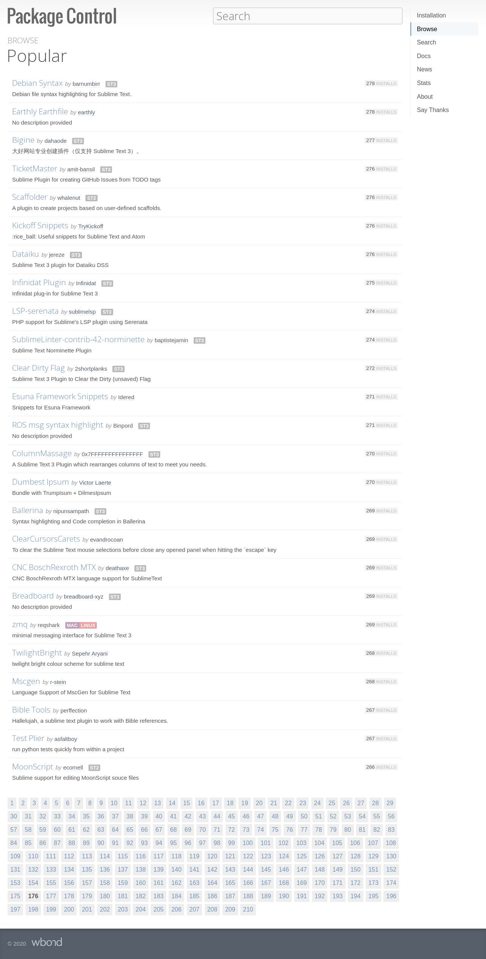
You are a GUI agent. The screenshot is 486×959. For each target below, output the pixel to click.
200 (69, 909)
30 (13, 816)
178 (69, 896)
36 (101, 816)
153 (15, 882)
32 (42, 816)
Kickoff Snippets (40, 225)
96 (188, 842)
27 (360, 802)
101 (265, 842)
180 (105, 896)
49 (289, 816)
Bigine (23, 139)
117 (158, 856)
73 (246, 829)
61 (71, 829)
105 (337, 842)
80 (347, 829)
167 (266, 882)
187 (230, 896)
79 (333, 829)
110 (33, 856)
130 (391, 856)
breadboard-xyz (83, 596)
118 (176, 856)
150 (355, 869)
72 (231, 829)
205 (158, 909)
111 (51, 856)
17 (215, 802)
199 (51, 909)
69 (188, 829)
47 (260, 816)
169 (302, 882)
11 (128, 802)
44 (217, 816)
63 (101, 829)
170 (320, 882)
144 (248, 869)
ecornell (73, 767)
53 (347, 816)
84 (13, 842)
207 (194, 909)
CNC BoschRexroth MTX (54, 566)
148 (320, 869)
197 (15, 909)
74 (260, 829)
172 (355, 882)
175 (15, 896)
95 (173, 842)
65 (129, 829)
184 (176, 896)
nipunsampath (71, 510)
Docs (424, 56)
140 (176, 869)
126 (320, 856)
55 (376, 816)
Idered (126, 396)
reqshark (49, 624)
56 (391, 816)
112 (69, 856)
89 (86, 842)
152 (391, 869)
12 (143, 802)
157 (87, 882)
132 (33, 869)
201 (87, 909)
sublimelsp (82, 311)
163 (194, 882)
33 (57, 816)
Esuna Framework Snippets (60, 395)
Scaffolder (29, 196)
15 (186, 802)
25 (331, 802)
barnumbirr (86, 83)
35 (86, 816)
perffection (73, 710)
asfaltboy (65, 738)
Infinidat (86, 283)
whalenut (68, 197)
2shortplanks (91, 368)
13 (157, 802)
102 (283, 842)
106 (355, 842)
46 (246, 816)
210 (248, 909)
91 (115, 842)
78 (318, 829)
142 (212, 869)
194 (355, 896)
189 (266, 896)
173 (373, 882)
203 (123, 909)
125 (302, 856)
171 (338, 882)
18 (230, 802)
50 (304, 816)
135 (87, 869)
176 (33, 896)
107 (373, 842)
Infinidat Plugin (39, 281)
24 (317, 802)
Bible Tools (31, 709)
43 (202, 816)
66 (144, 829)
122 (248, 856)
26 (346, 802)
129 (373, 856)
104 (319, 842)
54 (362, 816)
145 (266, 869)
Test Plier (28, 737)
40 (159, 816)
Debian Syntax (37, 82)
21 (273, 802)
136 (105, 869)
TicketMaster (34, 168)
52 (333, 816)
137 (123, 869)
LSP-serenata (35, 310)
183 (158, 896)
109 (15, 856)
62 (86, 829)
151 (373, 869)
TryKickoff (90, 226)
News (424, 69)
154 (33, 882)
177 (51, 896)
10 (113, 802)
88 (71, 842)
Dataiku (25, 253)
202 (105, 909)
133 (51, 869)
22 (288, 802)
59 (42, 829)
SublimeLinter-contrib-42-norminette (78, 338)
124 (284, 856)
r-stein (58, 681)
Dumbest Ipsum (40, 481)
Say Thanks (433, 110)
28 (375, 802)
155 (51, 882)
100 (248, 842)
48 (275, 816)
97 (202, 842)
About (425, 96)
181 (123, 896)
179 (87, 896)
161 (158, 882)
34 (71, 816)
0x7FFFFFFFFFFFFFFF (112, 453)
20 (259, 802)
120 (212, 856)
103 (301, 842)
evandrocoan (106, 539)
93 (144, 842)
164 (212, 882)
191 (302, 896)
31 (28, 816)
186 (212, 896)
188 (248, 896)
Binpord (123, 425)
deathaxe (117, 567)
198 (33, 909)
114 (105, 856)
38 (129, 816)
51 (318, 816)
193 (338, 896)
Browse (427, 29)
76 (289, 829)
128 (355, 856)
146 (284, 869)
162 (176, 882)
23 (302, 802)
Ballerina (27, 509)
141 (194, 869)
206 (176, 909)
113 (87, 856)
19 (244, 802)
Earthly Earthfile (40, 111)
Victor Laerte (95, 482)
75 (275, 829)
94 (159, 842)
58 (28, 829)
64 (115, 829)
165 (230, 882)
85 (28, 842)
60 (57, 829)
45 (231, 816)
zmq (20, 623)
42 (188, 816)
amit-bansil (81, 169)
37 (115, 816)
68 (173, 829)
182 (141, 896)
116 (141, 856)
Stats (424, 83)
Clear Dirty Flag (38, 367)
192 (320, 896)
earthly (86, 112)
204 (141, 909)
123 (266, 856)
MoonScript (32, 766)
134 (69, 869)
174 (391, 882)
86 (42, 842)
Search (426, 42)
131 (15, 869)
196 (391, 896)
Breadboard (33, 595)
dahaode (55, 140)
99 (231, 842)
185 (194, 896)
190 (284, 896)
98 (217, 842)
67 (159, 829)
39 (144, 816)
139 (158, 869)
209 (230, 909)
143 (230, 869)
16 (201, 802)
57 (13, 829)
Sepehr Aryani (89, 653)
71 (217, 829)
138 (141, 869)
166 (248, 882)
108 (391, 842)
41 (173, 816)
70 (202, 829)
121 (230, 856)
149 (338, 869)
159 (123, 882)
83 (391, 829)
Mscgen (26, 680)
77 (304, 829)
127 (338, 856)
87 (57, 842)
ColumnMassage (42, 452)
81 (362, 829)
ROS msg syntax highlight (57, 424)
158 (105, 882)
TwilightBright (37, 652)
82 (376, 829)
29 (390, 802)
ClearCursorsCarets (46, 538)
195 (373, 896)
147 (302, 869)
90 (101, 842)
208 (212, 909)
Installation (431, 15)
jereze (57, 254)
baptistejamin (171, 340)
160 (141, 882)
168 (284, 882)
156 (69, 882)
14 (172, 802)
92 (129, 842)
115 (123, 856)
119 (194, 856)
